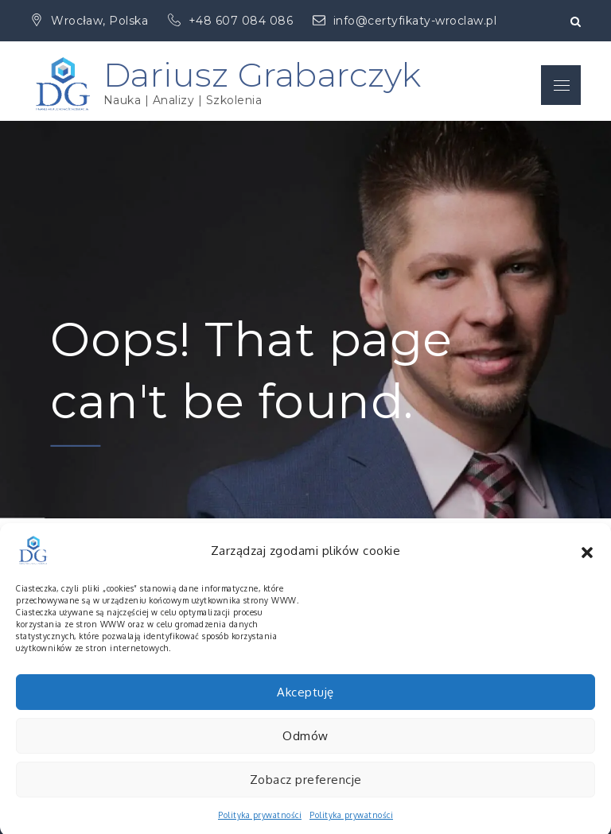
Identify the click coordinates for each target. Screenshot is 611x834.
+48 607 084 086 (232, 21)
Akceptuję (305, 701)
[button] (587, 560)
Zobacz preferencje (306, 789)
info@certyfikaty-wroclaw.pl (405, 21)
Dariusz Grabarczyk (262, 74)
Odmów (305, 745)
